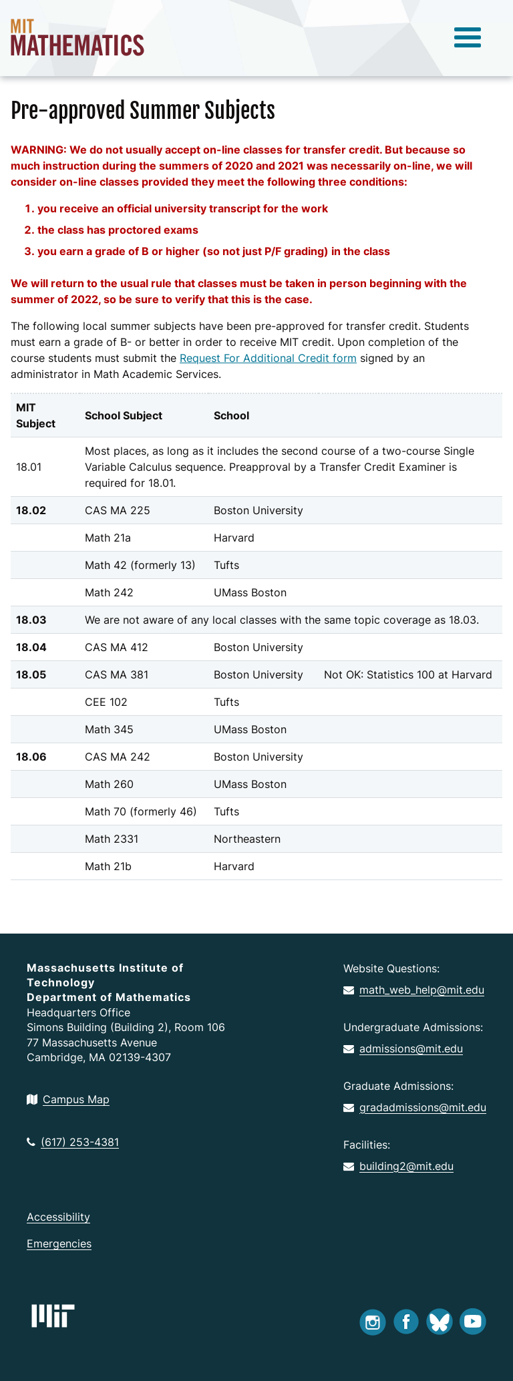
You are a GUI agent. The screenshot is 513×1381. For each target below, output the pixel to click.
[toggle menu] (467, 38)
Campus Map (68, 1099)
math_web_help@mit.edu (413, 989)
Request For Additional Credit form (268, 358)
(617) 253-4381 (73, 1142)
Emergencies (59, 1243)
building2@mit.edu (398, 1166)
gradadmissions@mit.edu (414, 1107)
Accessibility (58, 1216)
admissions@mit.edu (403, 1048)
